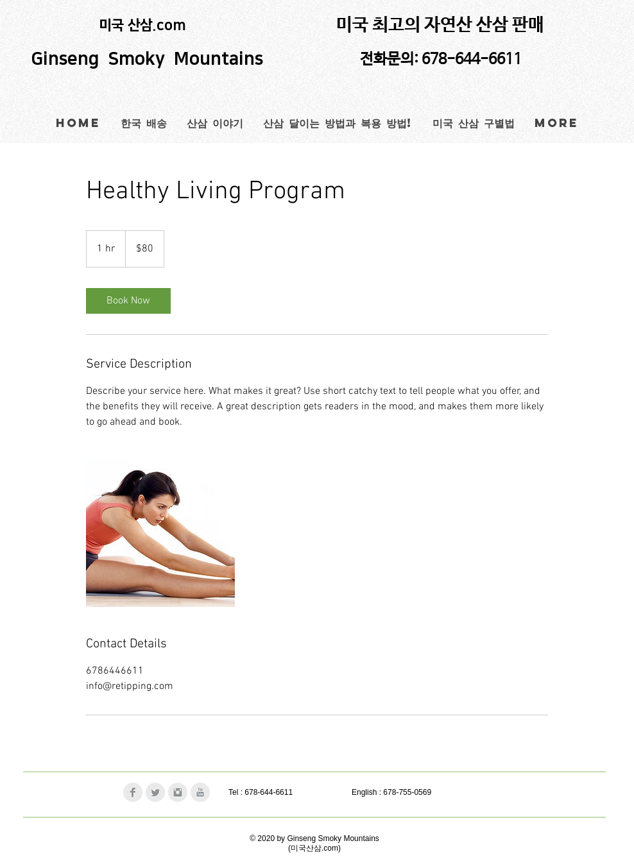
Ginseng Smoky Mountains (149, 59)
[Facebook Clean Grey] (132, 792)
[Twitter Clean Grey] (155, 792)
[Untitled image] (160, 532)
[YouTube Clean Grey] (200, 792)
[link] (128, 301)
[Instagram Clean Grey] (177, 792)
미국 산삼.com (142, 25)
